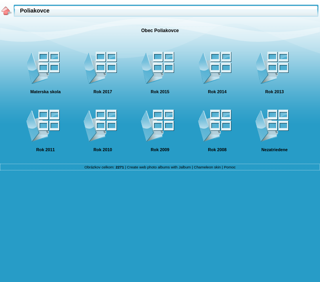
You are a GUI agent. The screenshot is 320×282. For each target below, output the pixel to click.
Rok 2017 (102, 91)
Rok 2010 (102, 149)
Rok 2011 (45, 149)
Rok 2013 (274, 91)
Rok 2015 (160, 91)
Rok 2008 (217, 149)
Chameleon (203, 167)
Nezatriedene (274, 149)
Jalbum (185, 167)
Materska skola (45, 91)
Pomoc (230, 167)
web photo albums (154, 167)
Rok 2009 (160, 149)
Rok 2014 (217, 91)
